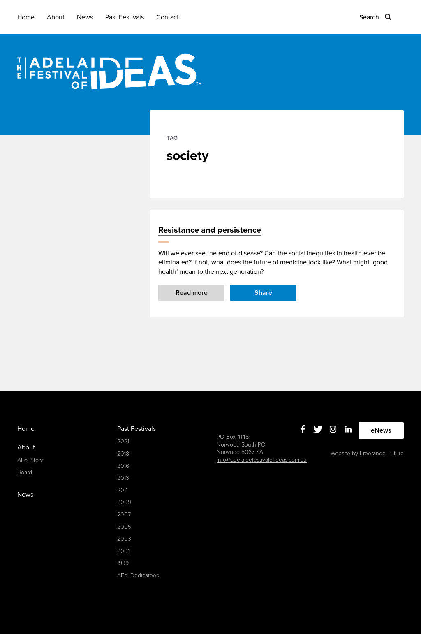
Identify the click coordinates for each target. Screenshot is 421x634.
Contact (167, 17)
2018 (123, 453)
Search (369, 17)
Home (26, 17)
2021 (123, 441)
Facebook (303, 429)
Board (24, 472)
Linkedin (348, 429)
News (85, 17)
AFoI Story (30, 460)
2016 (123, 466)
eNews (381, 430)
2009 (124, 502)
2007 (124, 514)
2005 (124, 526)
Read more (192, 293)
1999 (123, 563)
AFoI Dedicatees (138, 575)
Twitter (318, 429)
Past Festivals (124, 17)
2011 (122, 490)
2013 (123, 477)
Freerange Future (382, 453)
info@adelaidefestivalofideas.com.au (262, 459)
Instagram (333, 429)
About (56, 17)
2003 (124, 538)
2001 (123, 551)
